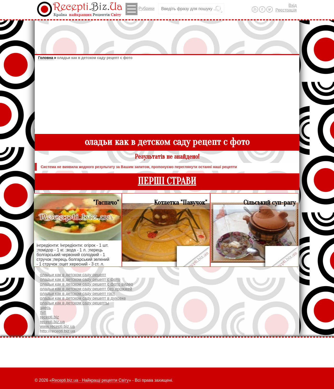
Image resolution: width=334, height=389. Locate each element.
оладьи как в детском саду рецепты (74, 303)
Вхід (293, 5)
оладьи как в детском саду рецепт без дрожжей (86, 289)
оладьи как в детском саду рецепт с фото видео (86, 284)
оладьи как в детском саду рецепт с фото (94, 58)
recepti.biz (49, 317)
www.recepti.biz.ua (57, 326)
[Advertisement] (167, 34)
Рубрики (140, 9)
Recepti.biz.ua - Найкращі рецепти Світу (90, 380)
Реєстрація (286, 10)
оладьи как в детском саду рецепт (73, 275)
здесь (45, 307)
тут (43, 312)
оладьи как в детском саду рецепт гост (77, 293)
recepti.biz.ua (52, 322)
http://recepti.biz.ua (57, 331)
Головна (45, 58)
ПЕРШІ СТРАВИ (167, 181)
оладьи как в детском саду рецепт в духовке (83, 298)
